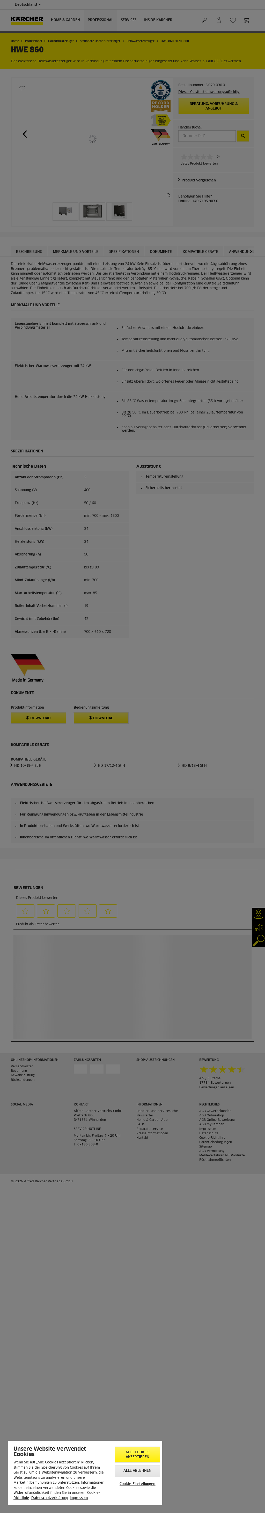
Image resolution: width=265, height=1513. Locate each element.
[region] (85, 1473)
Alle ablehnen (137, 1471)
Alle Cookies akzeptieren (138, 1455)
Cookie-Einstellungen (138, 1484)
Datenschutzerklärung (49, 1498)
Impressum (79, 1498)
